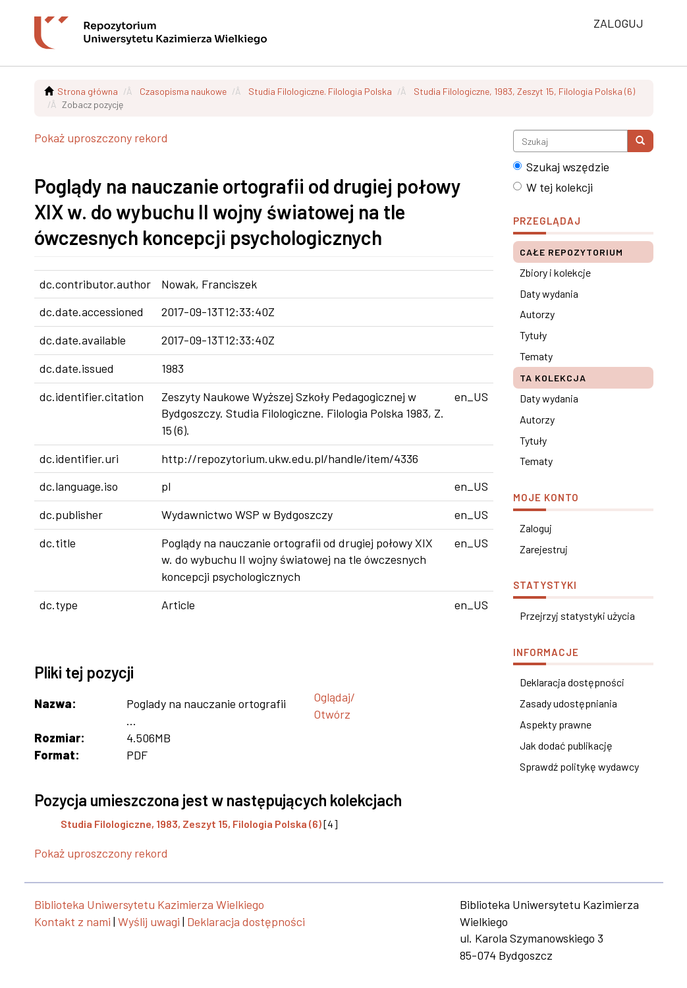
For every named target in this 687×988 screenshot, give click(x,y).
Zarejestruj (544, 549)
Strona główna (87, 91)
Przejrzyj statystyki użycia (577, 615)
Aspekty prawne (555, 724)
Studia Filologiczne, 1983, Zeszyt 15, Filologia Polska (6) (524, 91)
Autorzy (537, 314)
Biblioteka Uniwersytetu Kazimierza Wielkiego (149, 904)
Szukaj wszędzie (561, 166)
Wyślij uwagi (149, 921)
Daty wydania (549, 293)
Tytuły (533, 335)
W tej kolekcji (553, 187)
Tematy (536, 356)
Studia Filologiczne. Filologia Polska (320, 91)
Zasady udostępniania (568, 703)
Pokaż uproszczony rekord (101, 137)
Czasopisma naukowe (183, 91)
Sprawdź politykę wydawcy (579, 766)
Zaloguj (536, 528)
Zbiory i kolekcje (555, 272)
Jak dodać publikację (566, 745)
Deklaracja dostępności (572, 682)
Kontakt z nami (72, 921)
